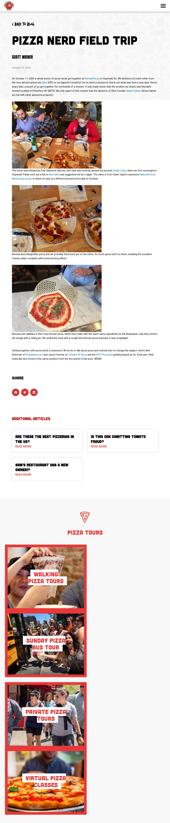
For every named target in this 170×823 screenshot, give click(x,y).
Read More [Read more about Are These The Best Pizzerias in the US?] (23, 446)
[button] (15, 392)
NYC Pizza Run (104, 354)
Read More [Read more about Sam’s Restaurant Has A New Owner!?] (23, 474)
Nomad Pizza (92, 78)
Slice (44, 82)
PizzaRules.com (34, 354)
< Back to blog (23, 24)
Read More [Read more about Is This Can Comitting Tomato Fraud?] (99, 446)
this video (54, 174)
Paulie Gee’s (119, 170)
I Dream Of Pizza (77, 354)
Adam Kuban (133, 90)
